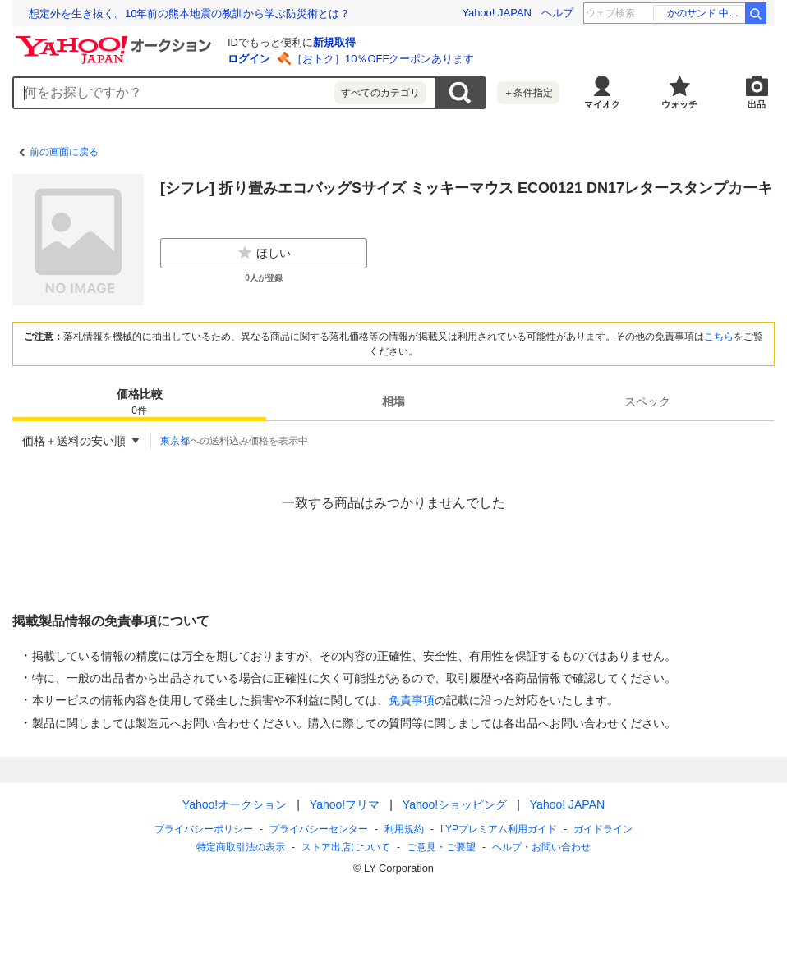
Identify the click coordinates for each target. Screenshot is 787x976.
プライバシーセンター (318, 829)
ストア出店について (345, 847)
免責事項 (412, 700)
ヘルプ (557, 13)
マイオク (602, 104)
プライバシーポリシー (203, 829)
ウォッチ (679, 104)
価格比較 (140, 402)
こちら (719, 336)
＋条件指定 (528, 93)
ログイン (249, 59)
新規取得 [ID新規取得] (334, 42)
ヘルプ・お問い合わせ (541, 847)
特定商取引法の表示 (240, 847)
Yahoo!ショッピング (455, 804)
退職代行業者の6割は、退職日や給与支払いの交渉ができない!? (180, 13)
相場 (393, 401)
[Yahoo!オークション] (115, 40)
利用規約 (404, 829)
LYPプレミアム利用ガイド (498, 829)
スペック (647, 401)
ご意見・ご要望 (441, 847)
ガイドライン (603, 829)
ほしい (264, 253)
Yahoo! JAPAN (497, 13)
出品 (757, 104)
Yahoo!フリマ (345, 804)
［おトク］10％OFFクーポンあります (383, 59)
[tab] (139, 401)
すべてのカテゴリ (380, 93)
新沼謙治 (713, 13)
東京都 (175, 441)
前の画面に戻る (64, 152)
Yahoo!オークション (234, 804)
